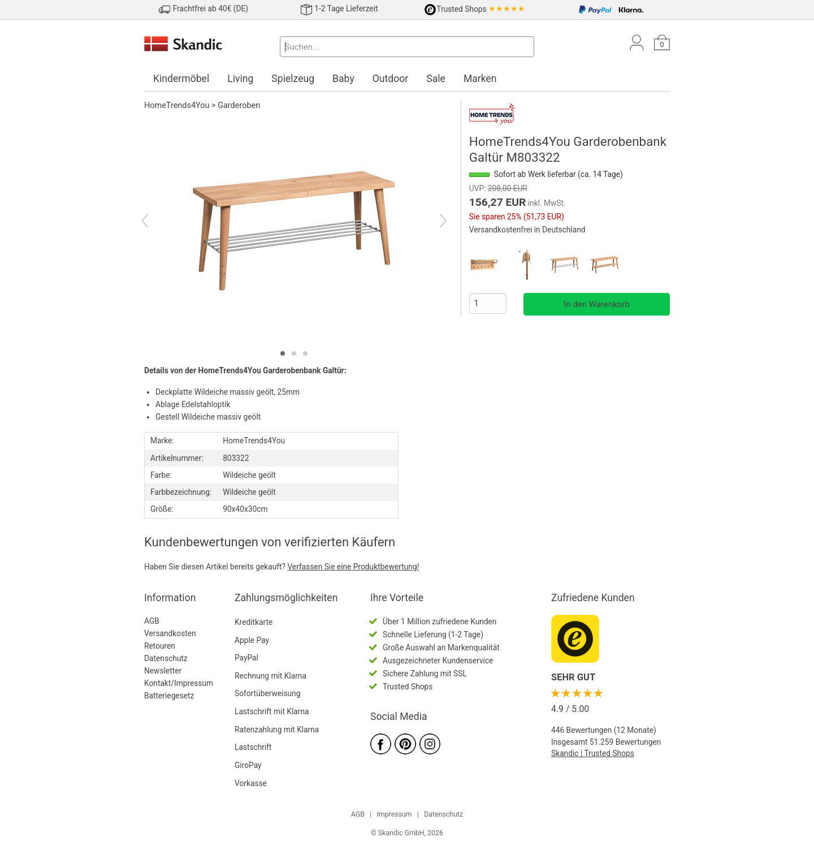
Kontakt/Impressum (178, 683)
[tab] (282, 353)
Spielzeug (292, 78)
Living (240, 78)
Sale (435, 78)
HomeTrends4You (176, 105)
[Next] (433, 222)
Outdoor (391, 78)
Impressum (394, 814)
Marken (480, 78)
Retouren (159, 645)
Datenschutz (166, 658)
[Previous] (154, 222)
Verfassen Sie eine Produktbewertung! (353, 566)
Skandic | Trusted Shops (592, 753)
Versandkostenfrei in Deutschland (527, 229)
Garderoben (239, 105)
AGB (151, 620)
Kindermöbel (181, 78)
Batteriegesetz (169, 695)
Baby (343, 78)
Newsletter (162, 670)
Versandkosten (170, 633)
